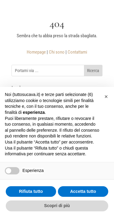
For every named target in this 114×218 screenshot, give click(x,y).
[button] (106, 96)
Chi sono (57, 52)
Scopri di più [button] (57, 205)
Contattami (77, 52)
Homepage (36, 52)
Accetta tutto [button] (83, 191)
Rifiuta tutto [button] (31, 191)
